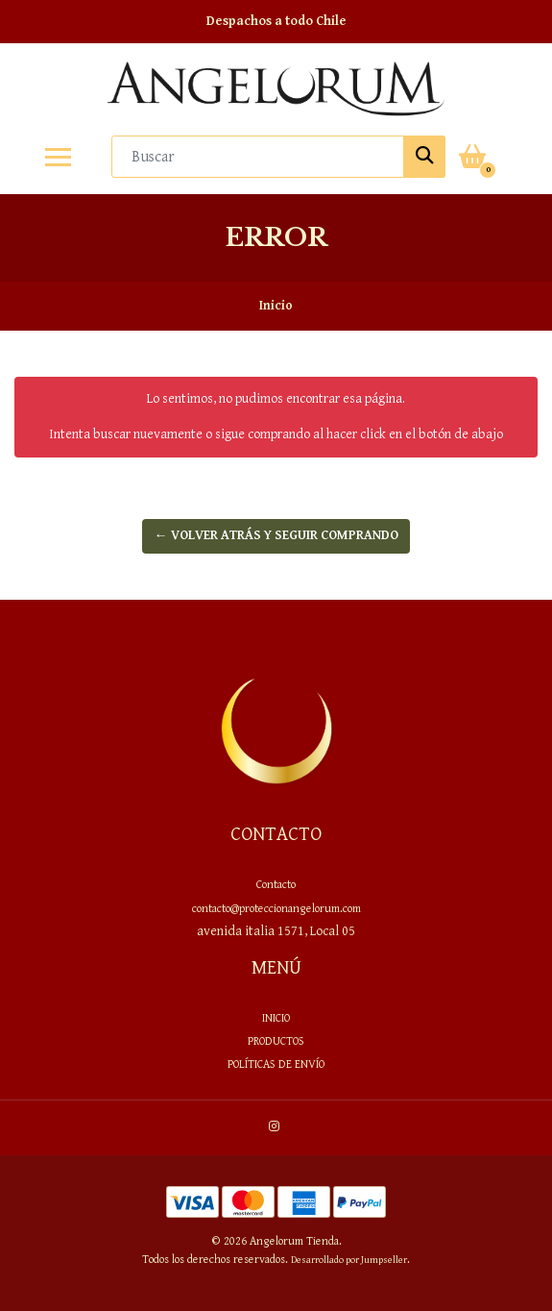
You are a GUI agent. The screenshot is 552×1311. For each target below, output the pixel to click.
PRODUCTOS (276, 1041)
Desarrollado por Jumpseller (349, 1260)
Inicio (276, 1018)
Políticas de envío (276, 1064)
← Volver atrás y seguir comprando (276, 535)
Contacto (276, 884)
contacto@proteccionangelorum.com (276, 908)
